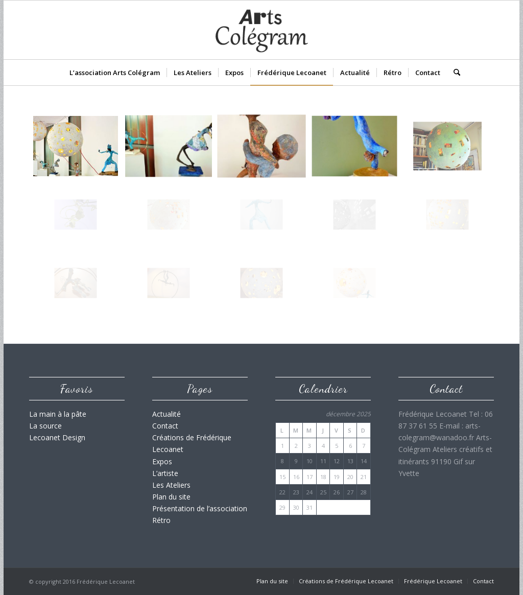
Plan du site (171, 497)
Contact (165, 426)
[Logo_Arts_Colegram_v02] (261, 30)
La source (45, 426)
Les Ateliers (171, 485)
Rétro (161, 520)
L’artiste (165, 473)
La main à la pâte (57, 414)
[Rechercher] (453, 72)
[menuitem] (115, 72)
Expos (162, 461)
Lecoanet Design (57, 437)
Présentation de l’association (199, 508)
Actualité (166, 414)
